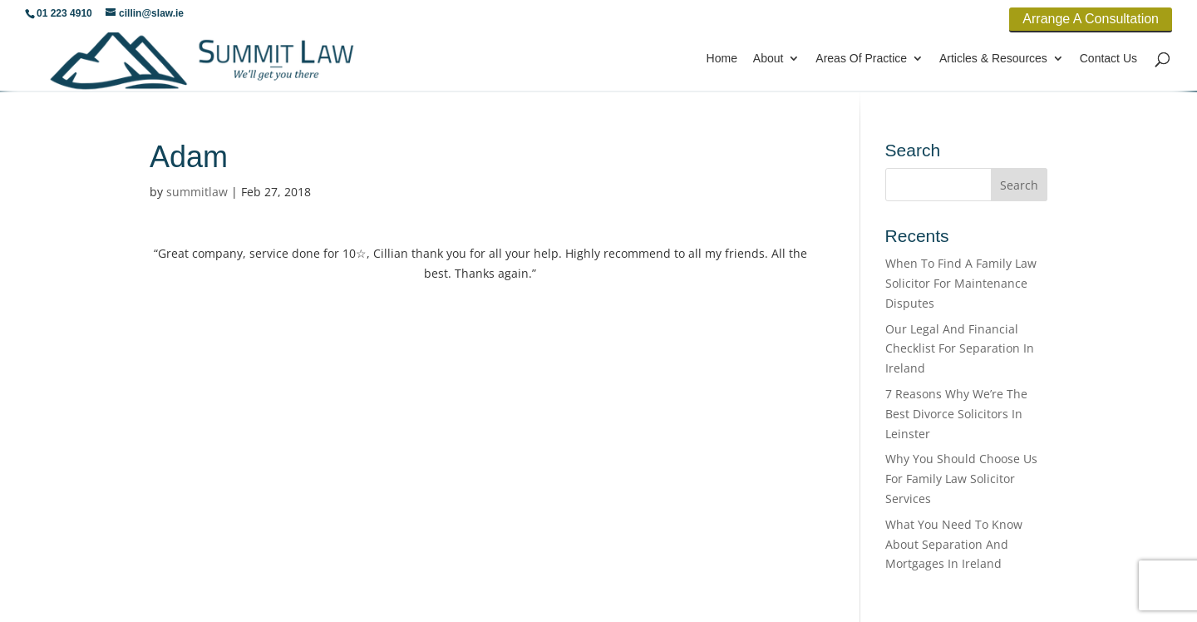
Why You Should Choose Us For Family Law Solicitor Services (961, 478)
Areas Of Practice (861, 58)
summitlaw (197, 192)
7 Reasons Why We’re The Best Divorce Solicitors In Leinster (956, 414)
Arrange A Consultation (1090, 19)
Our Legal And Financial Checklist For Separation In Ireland (959, 349)
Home (722, 58)
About (768, 58)
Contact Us (1108, 58)
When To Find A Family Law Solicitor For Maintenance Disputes (961, 283)
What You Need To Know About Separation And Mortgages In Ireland (953, 544)
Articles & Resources (993, 58)
